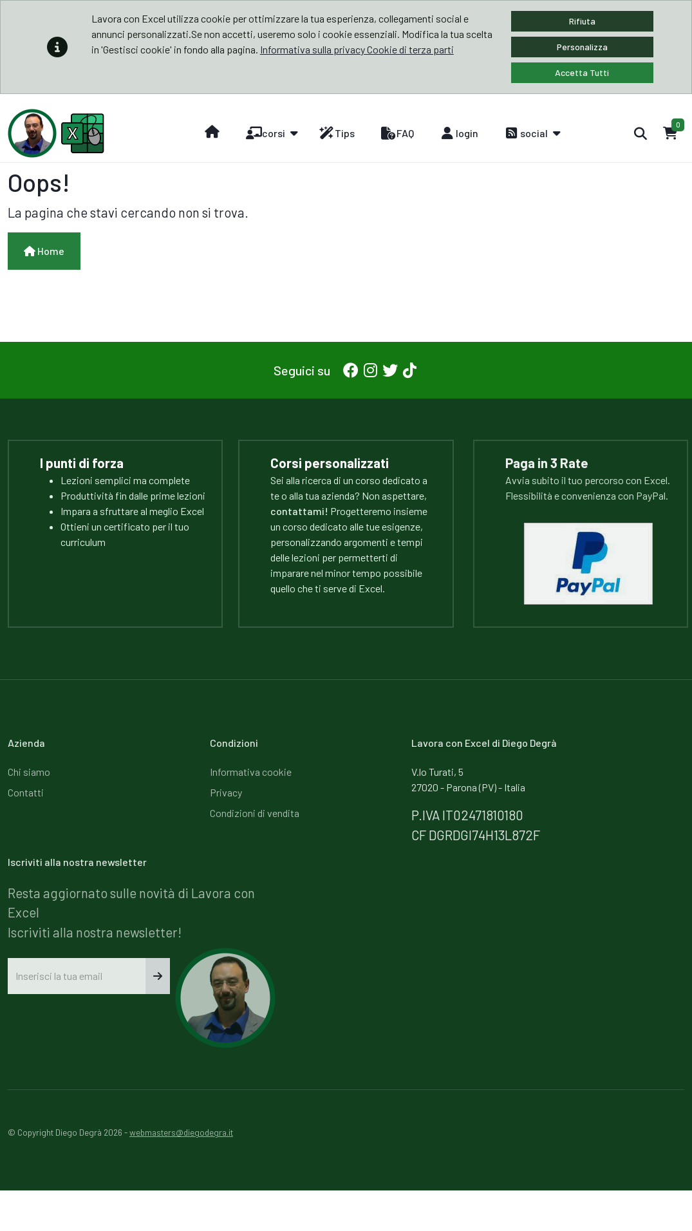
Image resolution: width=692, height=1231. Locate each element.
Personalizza (582, 46)
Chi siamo (29, 772)
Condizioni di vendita (254, 813)
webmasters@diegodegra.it (181, 1132)
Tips (337, 133)
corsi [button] (265, 133)
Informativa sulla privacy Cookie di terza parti (357, 49)
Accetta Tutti (582, 72)
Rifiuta (582, 20)
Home (44, 251)
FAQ (397, 133)
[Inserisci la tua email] (77, 976)
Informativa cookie (251, 772)
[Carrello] (670, 133)
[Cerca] (640, 133)
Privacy (226, 792)
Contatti (26, 792)
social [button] (526, 133)
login (459, 133)
